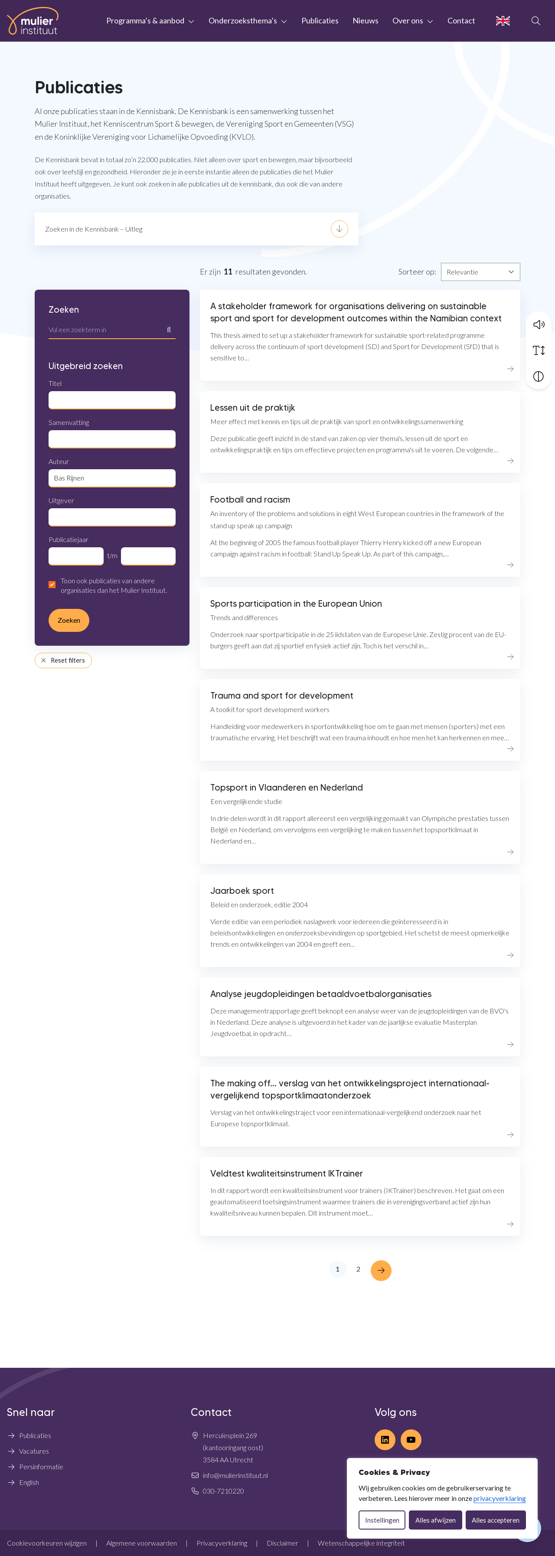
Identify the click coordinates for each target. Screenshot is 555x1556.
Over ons (407, 20)
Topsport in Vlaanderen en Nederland (286, 787)
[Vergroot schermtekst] (539, 348)
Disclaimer (282, 1543)
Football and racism (250, 499)
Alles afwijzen (435, 1520)
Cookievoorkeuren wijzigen (47, 1543)
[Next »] (381, 1270)
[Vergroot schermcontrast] (539, 374)
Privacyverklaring (221, 1543)
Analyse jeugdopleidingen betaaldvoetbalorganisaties (320, 994)
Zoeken (64, 309)
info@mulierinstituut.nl (235, 1475)
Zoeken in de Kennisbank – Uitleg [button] (93, 229)
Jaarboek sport (242, 891)
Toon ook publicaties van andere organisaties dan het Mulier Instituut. (114, 585)
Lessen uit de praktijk (252, 407)
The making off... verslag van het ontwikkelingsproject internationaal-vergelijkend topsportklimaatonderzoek (350, 1089)
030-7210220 (223, 1491)
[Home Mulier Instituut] (33, 21)
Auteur (59, 461)
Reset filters (63, 660)
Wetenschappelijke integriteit (361, 1543)
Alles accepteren (495, 1520)
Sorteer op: (417, 271)
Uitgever (61, 500)
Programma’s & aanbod (145, 20)
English (29, 1482)
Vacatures (34, 1451)
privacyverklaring (499, 1498)
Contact (461, 20)
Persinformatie (41, 1466)
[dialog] (442, 1498)
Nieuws (366, 20)
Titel (55, 383)
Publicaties (320, 20)
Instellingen (382, 1520)
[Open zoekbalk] (536, 21)
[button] (539, 322)
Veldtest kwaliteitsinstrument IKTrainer (286, 1173)
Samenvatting (69, 422)
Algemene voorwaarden (141, 1543)
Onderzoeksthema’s (243, 20)
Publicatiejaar (68, 539)
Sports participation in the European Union (296, 603)
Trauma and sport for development (281, 695)
